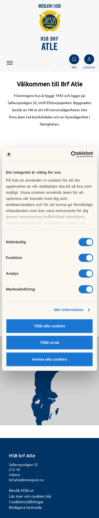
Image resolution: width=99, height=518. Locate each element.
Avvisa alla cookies (49, 359)
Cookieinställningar (26, 501)
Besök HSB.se (21, 490)
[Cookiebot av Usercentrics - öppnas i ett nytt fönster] (71, 154)
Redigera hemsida (25, 507)
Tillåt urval (49, 342)
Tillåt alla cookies (49, 326)
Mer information (68, 309)
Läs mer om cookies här (30, 495)
